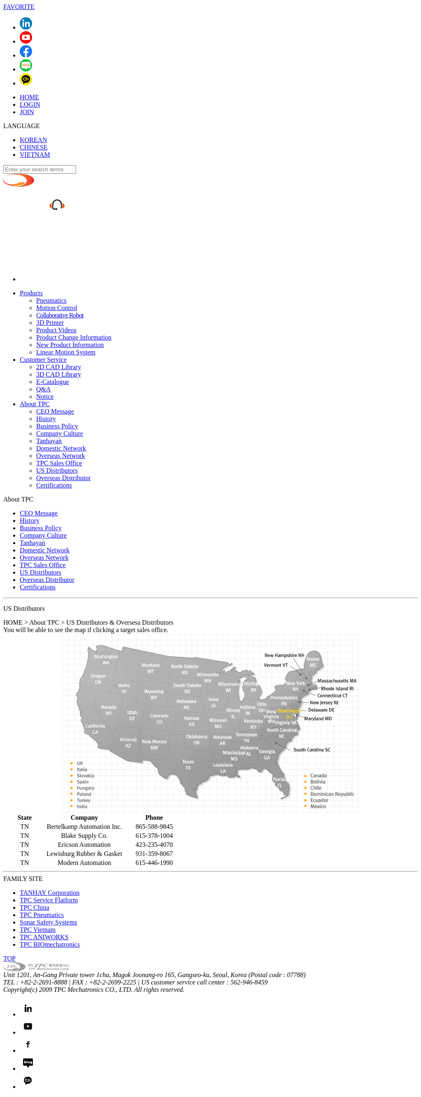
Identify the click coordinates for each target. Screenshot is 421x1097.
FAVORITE (19, 6)
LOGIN (30, 104)
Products (31, 293)
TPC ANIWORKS (44, 937)
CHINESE (34, 147)
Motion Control (56, 307)
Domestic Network (61, 448)
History (46, 418)
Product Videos (56, 330)
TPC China (34, 907)
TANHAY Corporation (50, 892)
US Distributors (57, 470)
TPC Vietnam (38, 929)
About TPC (35, 403)
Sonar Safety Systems (48, 922)
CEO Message (55, 411)
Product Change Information (73, 337)
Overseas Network (60, 455)
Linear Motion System (65, 352)
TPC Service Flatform (49, 900)
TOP (9, 958)
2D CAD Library (58, 366)
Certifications (54, 485)
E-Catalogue (52, 381)
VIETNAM (35, 154)
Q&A (43, 389)
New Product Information (70, 344)
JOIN (27, 111)
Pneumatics (51, 300)
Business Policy (57, 426)
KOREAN (33, 139)
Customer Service (43, 359)
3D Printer (50, 322)
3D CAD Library (58, 374)
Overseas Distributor (63, 477)
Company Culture (59, 433)
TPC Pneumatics (42, 914)
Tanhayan (49, 440)
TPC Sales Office (59, 463)
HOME (29, 97)
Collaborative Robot (59, 315)
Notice (45, 396)
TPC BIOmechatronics (50, 944)
